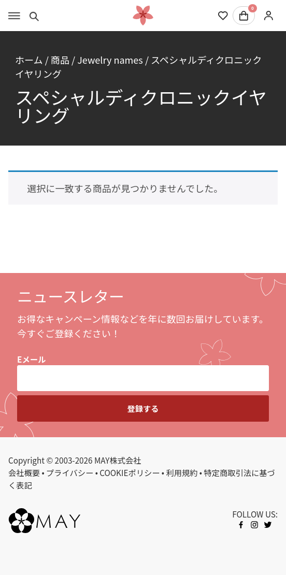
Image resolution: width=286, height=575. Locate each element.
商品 (60, 59)
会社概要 (24, 472)
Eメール (31, 359)
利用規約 (181, 472)
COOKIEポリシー (129, 472)
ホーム (29, 59)
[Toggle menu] (14, 15)
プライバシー (69, 472)
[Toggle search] (34, 15)
